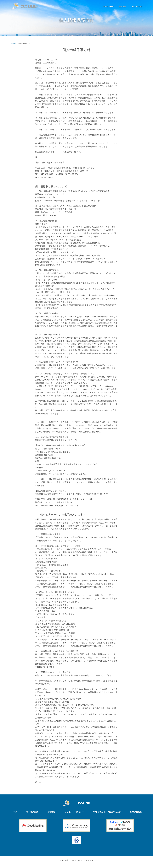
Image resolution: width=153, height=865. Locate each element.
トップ (14, 812)
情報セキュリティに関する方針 (107, 812)
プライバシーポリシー (74, 812)
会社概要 (122, 6)
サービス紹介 (108, 6)
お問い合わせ (136, 6)
